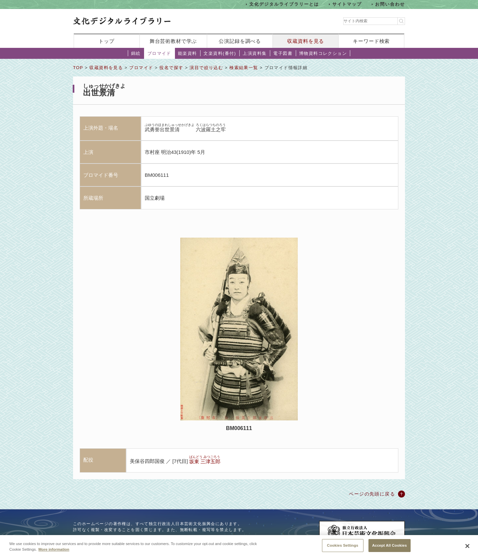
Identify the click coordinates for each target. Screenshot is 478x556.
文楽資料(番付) (219, 53)
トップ (107, 41)
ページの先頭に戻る (372, 494)
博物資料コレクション (323, 53)
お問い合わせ (390, 4)
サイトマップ (347, 4)
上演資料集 (255, 53)
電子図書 (282, 53)
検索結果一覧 (243, 67)
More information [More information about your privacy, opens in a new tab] (54, 554)
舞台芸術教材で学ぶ (173, 41)
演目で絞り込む (206, 67)
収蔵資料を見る (305, 41)
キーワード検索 (371, 41)
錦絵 (136, 53)
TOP (78, 67)
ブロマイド (159, 53)
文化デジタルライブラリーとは (284, 4)
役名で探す (171, 67)
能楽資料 (187, 53)
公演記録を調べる (240, 41)
